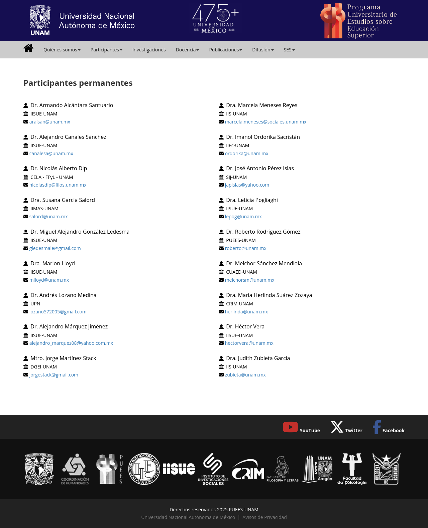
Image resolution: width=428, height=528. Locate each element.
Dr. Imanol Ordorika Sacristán (263, 137)
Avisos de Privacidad (264, 517)
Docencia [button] (187, 49)
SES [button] (289, 49)
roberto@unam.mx (245, 248)
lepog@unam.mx (243, 216)
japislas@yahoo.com (247, 185)
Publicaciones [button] (225, 49)
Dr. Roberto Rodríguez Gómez (263, 231)
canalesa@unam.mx (51, 153)
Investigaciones (149, 49)
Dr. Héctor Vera (245, 326)
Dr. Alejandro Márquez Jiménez (69, 326)
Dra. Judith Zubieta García (258, 358)
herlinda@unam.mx (246, 311)
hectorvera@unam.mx (249, 343)
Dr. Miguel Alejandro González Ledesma (79, 231)
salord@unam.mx (48, 216)
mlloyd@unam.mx (49, 280)
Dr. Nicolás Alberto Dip (58, 168)
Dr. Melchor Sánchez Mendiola (264, 263)
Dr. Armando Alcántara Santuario (71, 105)
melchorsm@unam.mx (250, 280)
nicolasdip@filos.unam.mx (58, 185)
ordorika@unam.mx (247, 153)
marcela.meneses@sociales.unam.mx (266, 121)
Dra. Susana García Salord (62, 200)
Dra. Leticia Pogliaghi (252, 200)
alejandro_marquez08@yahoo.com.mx (71, 343)
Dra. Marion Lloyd (52, 263)
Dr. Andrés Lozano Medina (63, 295)
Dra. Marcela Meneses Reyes (261, 105)
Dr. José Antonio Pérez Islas (260, 168)
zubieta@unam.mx (245, 374)
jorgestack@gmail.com (53, 374)
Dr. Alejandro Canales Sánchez (68, 137)
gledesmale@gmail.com (55, 248)
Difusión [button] (263, 49)
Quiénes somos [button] (62, 49)
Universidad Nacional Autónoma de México (188, 517)
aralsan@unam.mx (49, 121)
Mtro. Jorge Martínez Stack (63, 358)
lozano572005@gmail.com (58, 311)
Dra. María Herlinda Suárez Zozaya (269, 295)
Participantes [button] (106, 49)
